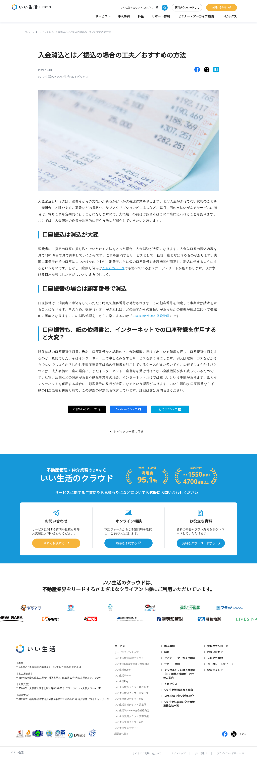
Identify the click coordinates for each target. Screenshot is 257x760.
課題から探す (121, 733)
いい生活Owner (122, 675)
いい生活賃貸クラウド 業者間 (130, 704)
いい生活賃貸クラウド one (128, 698)
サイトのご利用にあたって (147, 752)
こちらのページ (114, 268)
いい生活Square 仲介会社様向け (131, 709)
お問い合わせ (221, 8)
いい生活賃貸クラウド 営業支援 (131, 692)
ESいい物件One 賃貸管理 (152, 316)
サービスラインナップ (126, 651)
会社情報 (201, 752)
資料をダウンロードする (198, 543)
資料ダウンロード (187, 8)
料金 (141, 18)
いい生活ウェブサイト (126, 727)
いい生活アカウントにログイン (138, 8)
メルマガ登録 (215, 657)
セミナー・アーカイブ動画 (196, 18)
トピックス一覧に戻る (128, 432)
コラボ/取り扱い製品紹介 (179, 695)
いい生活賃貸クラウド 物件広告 (131, 686)
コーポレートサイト (219, 663)
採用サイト (213, 669)
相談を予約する (126, 543)
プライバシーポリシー (230, 752)
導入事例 (124, 18)
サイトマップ (178, 752)
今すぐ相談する (54, 543)
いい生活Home (122, 669)
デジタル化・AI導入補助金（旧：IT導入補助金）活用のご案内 (179, 673)
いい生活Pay (121, 680)
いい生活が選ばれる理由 (178, 689)
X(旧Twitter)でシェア (87, 409)
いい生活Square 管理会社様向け (131, 663)
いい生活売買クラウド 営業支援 (131, 715)
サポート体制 (161, 18)
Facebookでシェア (128, 409)
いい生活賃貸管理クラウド (128, 657)
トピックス (229, 18)
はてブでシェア (170, 409)
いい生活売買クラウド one (128, 721)
